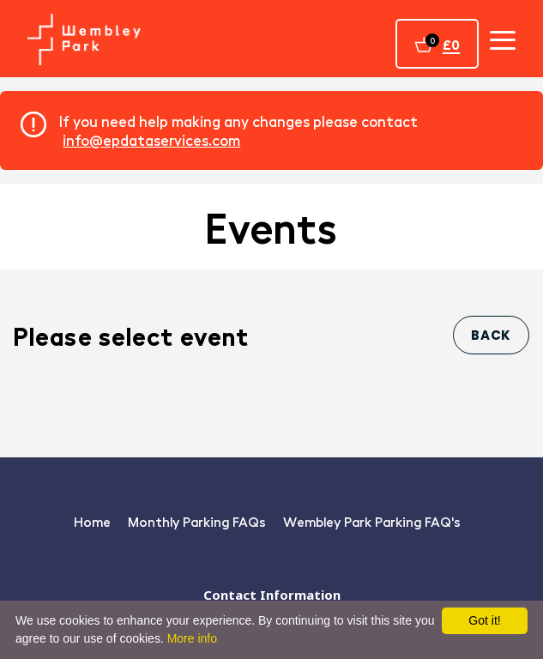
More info (192, 638)
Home (92, 521)
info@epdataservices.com (151, 139)
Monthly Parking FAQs (197, 521)
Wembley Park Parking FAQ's (372, 521)
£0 (451, 44)
